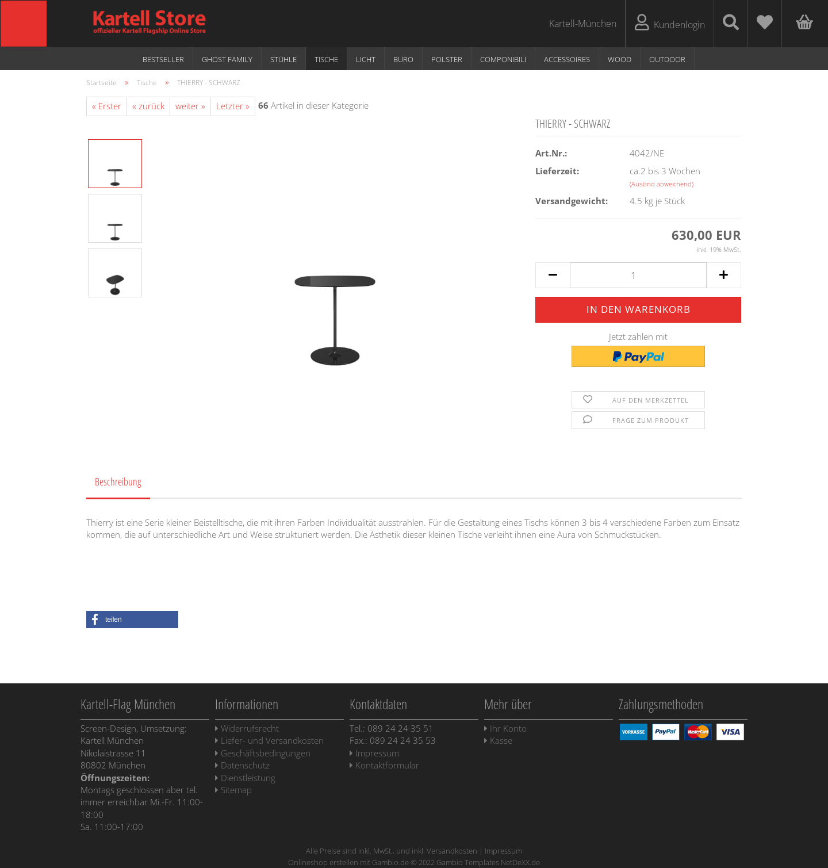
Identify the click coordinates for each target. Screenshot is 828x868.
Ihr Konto (505, 728)
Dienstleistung (245, 777)
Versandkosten (452, 851)
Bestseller (163, 59)
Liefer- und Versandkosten (269, 740)
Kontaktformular (384, 765)
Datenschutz (242, 765)
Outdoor (667, 59)
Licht (365, 59)
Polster (446, 59)
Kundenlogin (670, 22)
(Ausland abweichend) (661, 183)
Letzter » (233, 106)
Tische (326, 59)
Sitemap (233, 790)
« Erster (106, 106)
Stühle (283, 59)
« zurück (148, 106)
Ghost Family (227, 59)
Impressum (374, 753)
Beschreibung (118, 481)
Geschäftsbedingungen (262, 753)
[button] (132, 619)
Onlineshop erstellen (323, 862)
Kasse (498, 740)
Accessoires (567, 59)
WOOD (619, 59)
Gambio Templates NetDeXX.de (488, 862)
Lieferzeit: (557, 171)
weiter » (190, 106)
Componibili (503, 59)
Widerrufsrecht (247, 728)
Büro (403, 59)
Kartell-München (582, 23)
